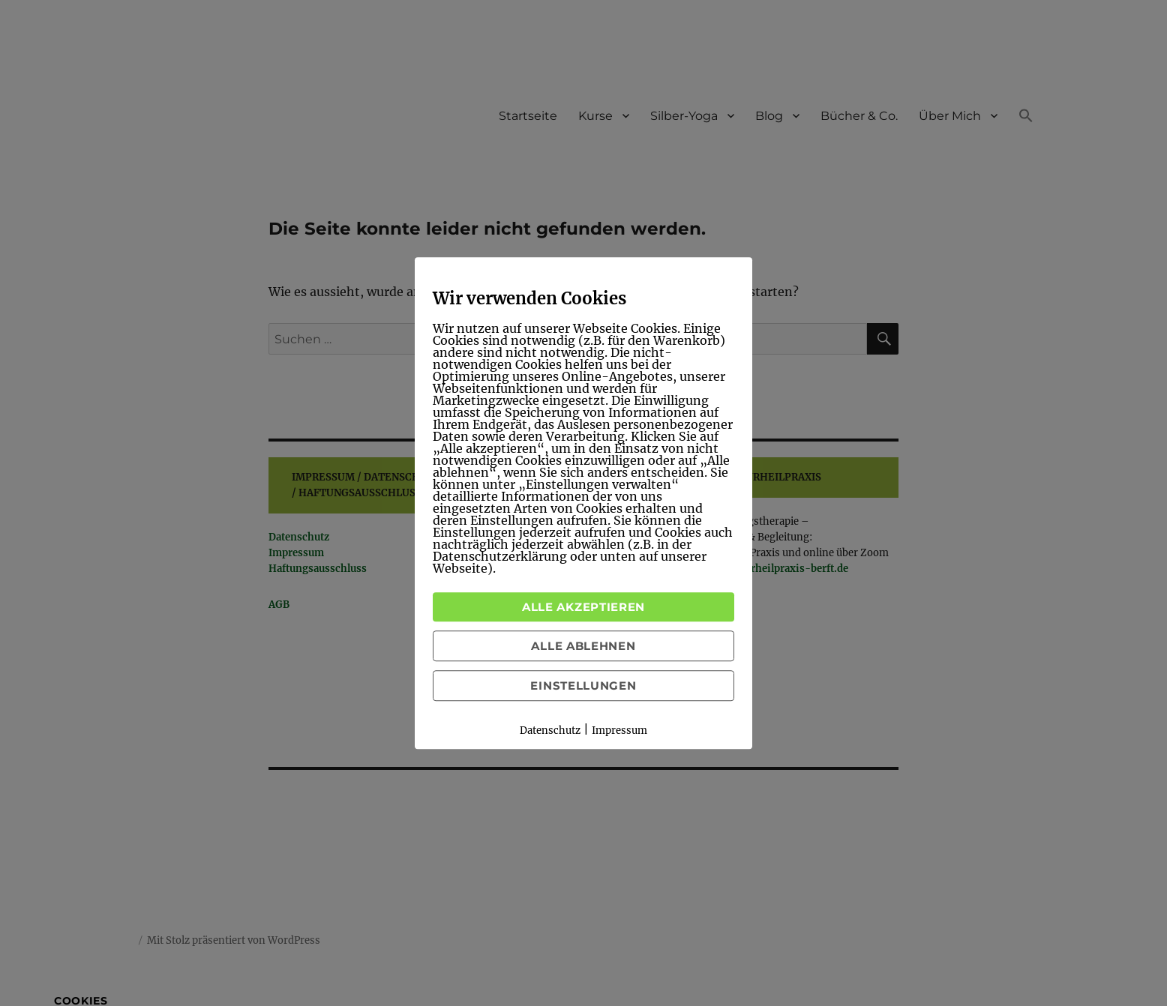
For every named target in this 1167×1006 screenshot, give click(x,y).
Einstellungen (583, 685)
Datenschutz (550, 730)
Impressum (619, 730)
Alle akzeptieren (583, 607)
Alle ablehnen (583, 646)
